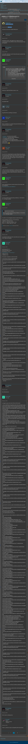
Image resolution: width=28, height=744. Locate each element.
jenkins (18, 9)
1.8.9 (27, 10)
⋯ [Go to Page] (15, 732)
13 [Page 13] (17, 732)
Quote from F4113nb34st (9, 211)
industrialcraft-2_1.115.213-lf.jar (8, 252)
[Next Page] (19, 733)
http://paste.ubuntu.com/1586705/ (8, 186)
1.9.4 (11, 11)
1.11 (15, 11)
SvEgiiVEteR (11, 225)
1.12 (17, 11)
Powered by (14, 742)
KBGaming (5, 137)
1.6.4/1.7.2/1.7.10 (22, 10)
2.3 (5, 10)
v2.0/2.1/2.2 (2, 10)
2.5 (7, 10)
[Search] (21, 1)
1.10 (13, 11)
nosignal (4, 136)
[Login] (24, 1)
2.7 (11, 10)
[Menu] (26, 1)
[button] (23, 67)
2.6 (9, 10)
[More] (25, 27)
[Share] (25, 20)
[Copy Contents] (24, 67)
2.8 (12, 10)
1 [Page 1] (10, 732)
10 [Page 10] (13, 732)
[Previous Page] (9, 733)
